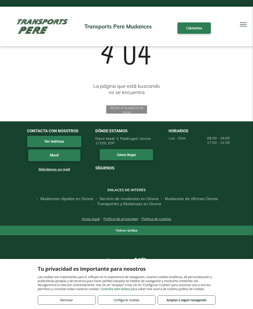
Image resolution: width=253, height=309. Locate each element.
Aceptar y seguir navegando (186, 300)
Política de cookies (156, 219)
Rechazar (66, 300)
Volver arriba (126, 230)
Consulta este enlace (115, 289)
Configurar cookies (126, 300)
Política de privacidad (121, 219)
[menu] (243, 24)
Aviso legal (91, 219)
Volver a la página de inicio (126, 109)
